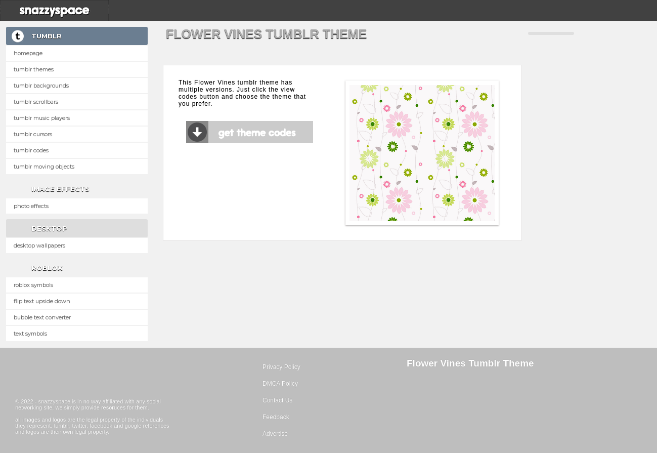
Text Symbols (30, 333)
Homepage (28, 53)
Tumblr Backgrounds (41, 85)
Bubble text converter (42, 317)
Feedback (275, 417)
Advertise (275, 433)
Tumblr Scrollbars (36, 101)
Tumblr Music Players (42, 117)
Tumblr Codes (31, 150)
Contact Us (277, 400)
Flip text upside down (42, 301)
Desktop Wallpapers (39, 245)
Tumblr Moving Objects (44, 166)
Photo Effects (31, 206)
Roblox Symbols (33, 285)
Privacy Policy (281, 366)
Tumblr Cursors (33, 134)
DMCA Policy (280, 383)
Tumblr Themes (34, 69)
